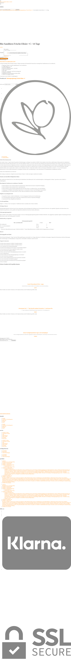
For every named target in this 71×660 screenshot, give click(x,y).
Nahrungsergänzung (22, 10)
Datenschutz (4, 422)
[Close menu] (0, 0)
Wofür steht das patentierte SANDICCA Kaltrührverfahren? (11, 214)
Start (1, 10)
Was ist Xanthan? (4, 232)
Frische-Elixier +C (29, 10)
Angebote (36, 432)
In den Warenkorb (3, 29)
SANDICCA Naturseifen (6, 434)
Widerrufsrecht (5, 406)
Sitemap (3, 392)
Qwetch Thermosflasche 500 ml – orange (35, 254)
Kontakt (3, 389)
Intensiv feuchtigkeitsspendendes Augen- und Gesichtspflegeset (35, 303)
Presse (3, 393)
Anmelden (13, 311)
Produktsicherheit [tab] (5, 128)
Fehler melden (4, 407)
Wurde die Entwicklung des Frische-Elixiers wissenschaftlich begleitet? (13, 218)
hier (50, 654)
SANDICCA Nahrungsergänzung (8, 435)
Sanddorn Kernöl (7, 445)
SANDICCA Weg (5, 403)
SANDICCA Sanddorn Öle (7, 438)
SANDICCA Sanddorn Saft (7, 446)
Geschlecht (2, 647)
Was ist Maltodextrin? (5, 224)
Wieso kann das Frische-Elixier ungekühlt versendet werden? (12, 219)
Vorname (1, 643)
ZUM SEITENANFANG (5, 384)
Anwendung (4, 421)
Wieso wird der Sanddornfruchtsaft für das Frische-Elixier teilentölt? (13, 228)
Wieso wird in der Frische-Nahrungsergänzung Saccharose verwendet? (13, 222)
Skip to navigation (3, 1)
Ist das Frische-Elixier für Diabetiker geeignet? (9, 229)
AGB (3, 405)
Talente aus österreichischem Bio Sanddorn (10, 10)
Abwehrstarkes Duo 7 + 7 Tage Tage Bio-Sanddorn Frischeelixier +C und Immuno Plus (35, 279)
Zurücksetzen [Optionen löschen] (6, 26)
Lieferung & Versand (6, 404)
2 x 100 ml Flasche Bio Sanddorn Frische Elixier (17, 23)
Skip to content (9, 1)
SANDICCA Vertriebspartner (7, 390)
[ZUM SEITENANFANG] (35, 382)
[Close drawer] (0, 4)
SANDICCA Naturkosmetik (7, 433)
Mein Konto (4, 409)
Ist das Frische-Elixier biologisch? (7, 226)
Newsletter (4, 408)
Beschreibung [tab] (4, 127)
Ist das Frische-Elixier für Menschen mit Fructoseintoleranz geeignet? (13, 231)
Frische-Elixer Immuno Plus (9, 437)
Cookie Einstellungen (6, 423)
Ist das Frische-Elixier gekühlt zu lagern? (8, 221)
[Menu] (1, 7)
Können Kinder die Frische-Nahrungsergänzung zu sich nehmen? (12, 225)
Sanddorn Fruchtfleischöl (37, 442)
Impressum (4, 391)
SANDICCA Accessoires (6, 453)
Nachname (2, 645)
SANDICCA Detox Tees (36, 450)
